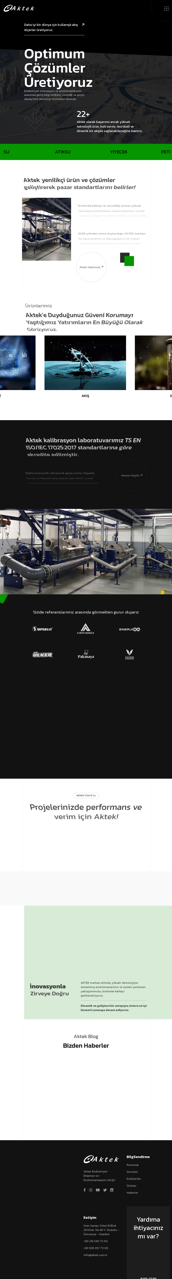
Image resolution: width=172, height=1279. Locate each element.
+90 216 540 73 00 (96, 1241)
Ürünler (131, 1185)
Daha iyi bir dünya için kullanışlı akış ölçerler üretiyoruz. (54, 27)
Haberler (132, 1192)
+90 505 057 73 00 (96, 1248)
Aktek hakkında (90, 253)
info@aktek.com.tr (95, 1255)
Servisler (132, 1172)
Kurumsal (133, 1165)
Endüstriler (134, 1179)
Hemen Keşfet (130, 462)
